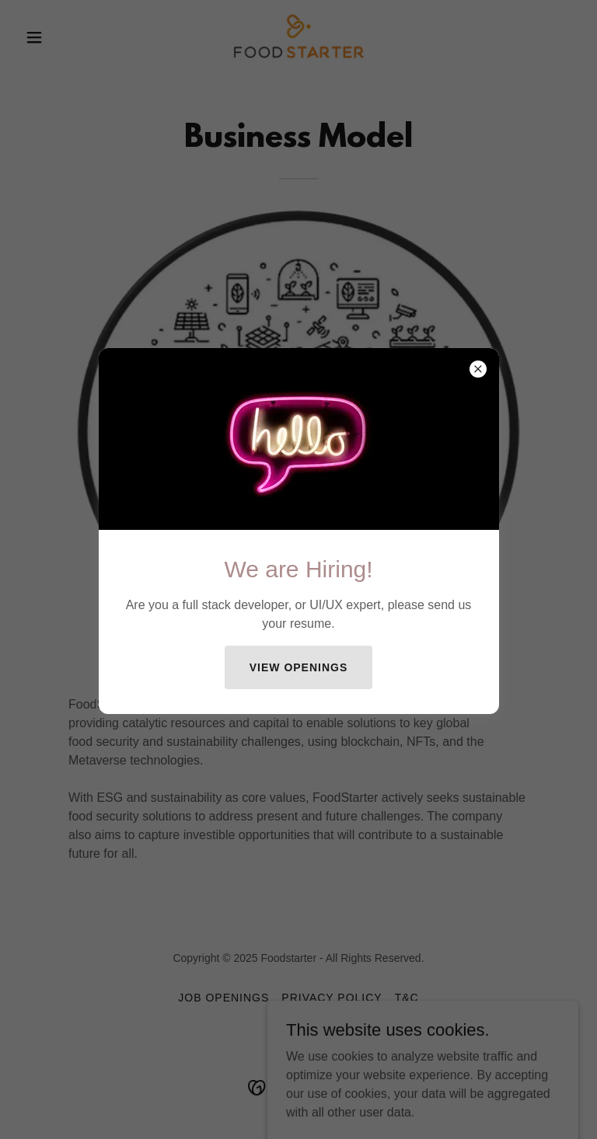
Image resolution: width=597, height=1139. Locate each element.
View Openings (299, 667)
